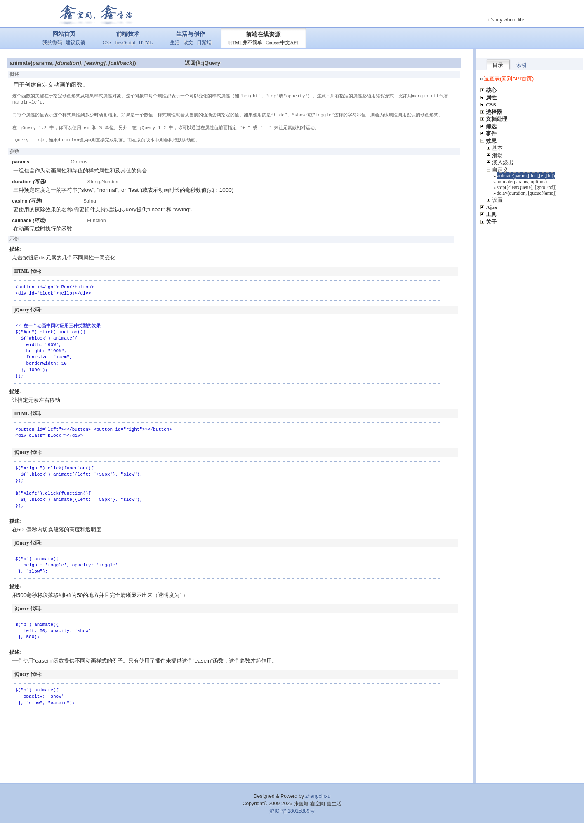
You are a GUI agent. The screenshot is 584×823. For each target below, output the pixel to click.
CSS (106, 42)
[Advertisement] (237, 745)
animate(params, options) (522, 181)
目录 (497, 65)
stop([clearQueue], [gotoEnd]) (526, 187)
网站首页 (63, 34)
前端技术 (127, 34)
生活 (175, 42)
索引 (521, 65)
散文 (188, 42)
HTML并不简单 (245, 42)
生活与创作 (190, 34)
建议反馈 (75, 42)
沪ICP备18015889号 (291, 811)
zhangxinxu (317, 796)
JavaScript (125, 42)
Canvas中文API (282, 42)
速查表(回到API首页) (509, 78)
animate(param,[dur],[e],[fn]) (526, 176)
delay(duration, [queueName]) (526, 193)
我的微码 (52, 42)
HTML (146, 42)
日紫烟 (204, 42)
